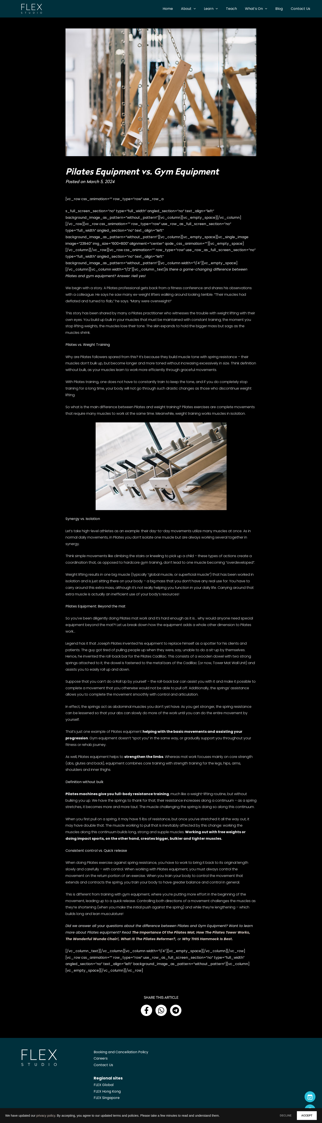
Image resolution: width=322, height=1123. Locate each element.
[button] (146, 1010)
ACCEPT (303, 1115)
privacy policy (45, 1115)
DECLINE (276, 1115)
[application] (200, 8)
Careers (101, 1058)
